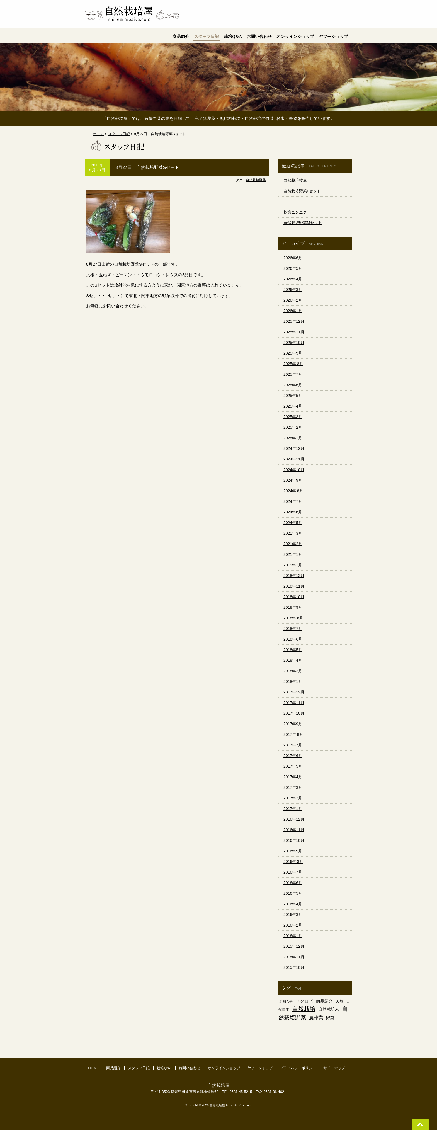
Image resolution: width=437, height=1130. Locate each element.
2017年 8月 (293, 734)
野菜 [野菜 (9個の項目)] (330, 1017)
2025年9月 (292, 353)
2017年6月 (292, 755)
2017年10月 (293, 713)
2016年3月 (292, 914)
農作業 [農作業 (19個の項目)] (316, 1017)
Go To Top (420, 1124)
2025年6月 (292, 385)
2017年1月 (292, 808)
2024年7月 (292, 501)
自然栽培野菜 (256, 180)
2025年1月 (292, 438)
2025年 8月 (293, 364)
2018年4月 (292, 660)
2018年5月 (292, 650)
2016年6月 (292, 883)
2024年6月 (292, 512)
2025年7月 (292, 374)
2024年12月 (293, 448)
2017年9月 (292, 724)
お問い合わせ (189, 1068)
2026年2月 (292, 300)
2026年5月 (292, 268)
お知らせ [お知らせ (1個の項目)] (286, 1001)
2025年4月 (292, 406)
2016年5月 (292, 893)
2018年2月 (292, 671)
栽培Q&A (164, 1068)
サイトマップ (334, 1068)
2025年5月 (292, 395)
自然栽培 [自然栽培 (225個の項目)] (303, 1008)
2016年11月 (293, 830)
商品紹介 (113, 1068)
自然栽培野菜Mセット (302, 222)
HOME (93, 1068)
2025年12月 (293, 321)
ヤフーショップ (260, 1068)
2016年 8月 (293, 861)
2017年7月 (292, 745)
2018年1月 (292, 681)
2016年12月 (293, 819)
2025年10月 (293, 342)
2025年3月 (292, 416)
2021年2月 (292, 544)
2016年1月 (292, 935)
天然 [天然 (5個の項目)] (339, 1001)
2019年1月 (292, 565)
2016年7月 (292, 872)
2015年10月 (293, 967)
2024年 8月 (293, 491)
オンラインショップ (224, 1068)
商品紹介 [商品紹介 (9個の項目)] (324, 1001)
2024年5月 (292, 522)
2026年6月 (292, 258)
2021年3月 (292, 533)
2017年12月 (293, 692)
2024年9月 (292, 480)
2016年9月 (292, 851)
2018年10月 (293, 597)
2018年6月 (292, 639)
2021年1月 (292, 554)
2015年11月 (293, 957)
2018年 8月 (293, 618)
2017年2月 (292, 798)
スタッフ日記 (139, 1068)
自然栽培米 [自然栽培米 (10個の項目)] (328, 1009)
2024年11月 (293, 459)
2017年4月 (292, 777)
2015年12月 (293, 946)
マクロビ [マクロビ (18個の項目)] (304, 1000)
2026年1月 (292, 311)
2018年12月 (293, 575)
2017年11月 (293, 702)
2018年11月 (293, 586)
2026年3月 (292, 289)
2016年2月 (292, 925)
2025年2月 (292, 427)
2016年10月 (293, 840)
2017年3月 (292, 787)
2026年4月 (292, 279)
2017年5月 (292, 766)
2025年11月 (293, 332)
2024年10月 (293, 469)
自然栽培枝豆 (295, 180)
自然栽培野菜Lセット (302, 191)
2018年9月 (292, 607)
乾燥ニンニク (295, 212)
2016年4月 (292, 904)
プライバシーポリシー (298, 1068)
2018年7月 (292, 628)
